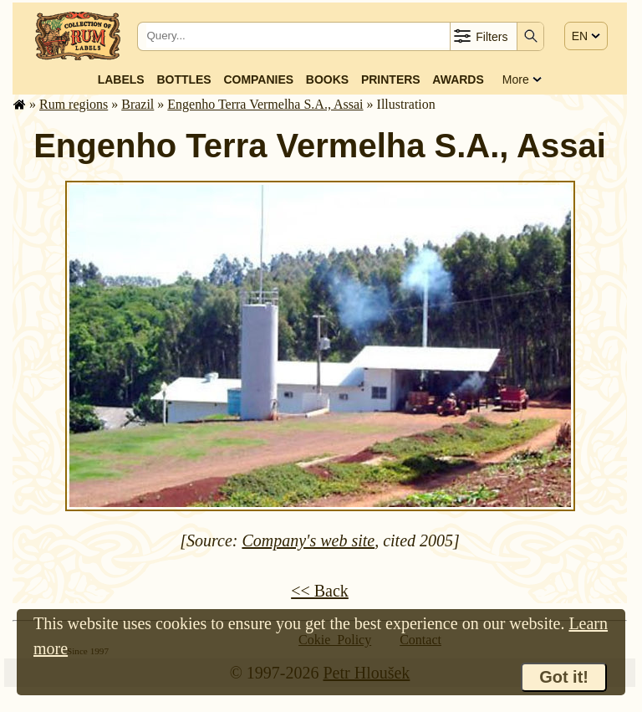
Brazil (137, 104)
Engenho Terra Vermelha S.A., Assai (265, 104)
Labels (121, 79)
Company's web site (308, 540)
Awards (457, 79)
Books (327, 79)
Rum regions (73, 104)
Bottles (183, 79)
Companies (258, 79)
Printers (390, 79)
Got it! (563, 677)
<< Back (320, 590)
